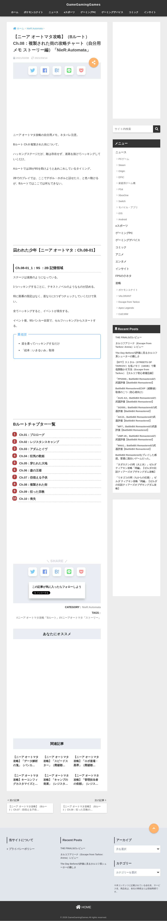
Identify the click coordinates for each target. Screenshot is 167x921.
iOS (121, 213)
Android (123, 219)
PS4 (121, 189)
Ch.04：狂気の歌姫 (32, 456)
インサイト (150, 12)
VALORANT (125, 296)
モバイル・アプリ (128, 207)
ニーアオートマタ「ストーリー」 (81, 617)
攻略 (118, 283)
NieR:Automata (91, 606)
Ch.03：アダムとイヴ (33, 449)
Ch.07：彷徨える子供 (33, 477)
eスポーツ (69, 12)
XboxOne (124, 195)
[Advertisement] (57, 106)
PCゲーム (124, 159)
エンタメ (120, 261)
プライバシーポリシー (22, 849)
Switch (122, 201)
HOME (83, 907)
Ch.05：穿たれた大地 (33, 463)
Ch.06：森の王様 (30, 470)
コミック (133, 12)
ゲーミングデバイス (112, 12)
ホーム (14, 12)
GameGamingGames (83, 4)
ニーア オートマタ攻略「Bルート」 (38, 617)
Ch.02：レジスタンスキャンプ (39, 441)
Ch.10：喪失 (27, 498)
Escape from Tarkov (129, 302)
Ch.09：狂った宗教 (32, 491)
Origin (122, 171)
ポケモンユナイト (33, 12)
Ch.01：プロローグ (32, 434)
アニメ (119, 254)
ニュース (53, 12)
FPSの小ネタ (123, 276)
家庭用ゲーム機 (127, 183)
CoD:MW (123, 314)
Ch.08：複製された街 (33, 484)
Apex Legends (126, 308)
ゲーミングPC (88, 12)
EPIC (121, 177)
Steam (122, 165)
